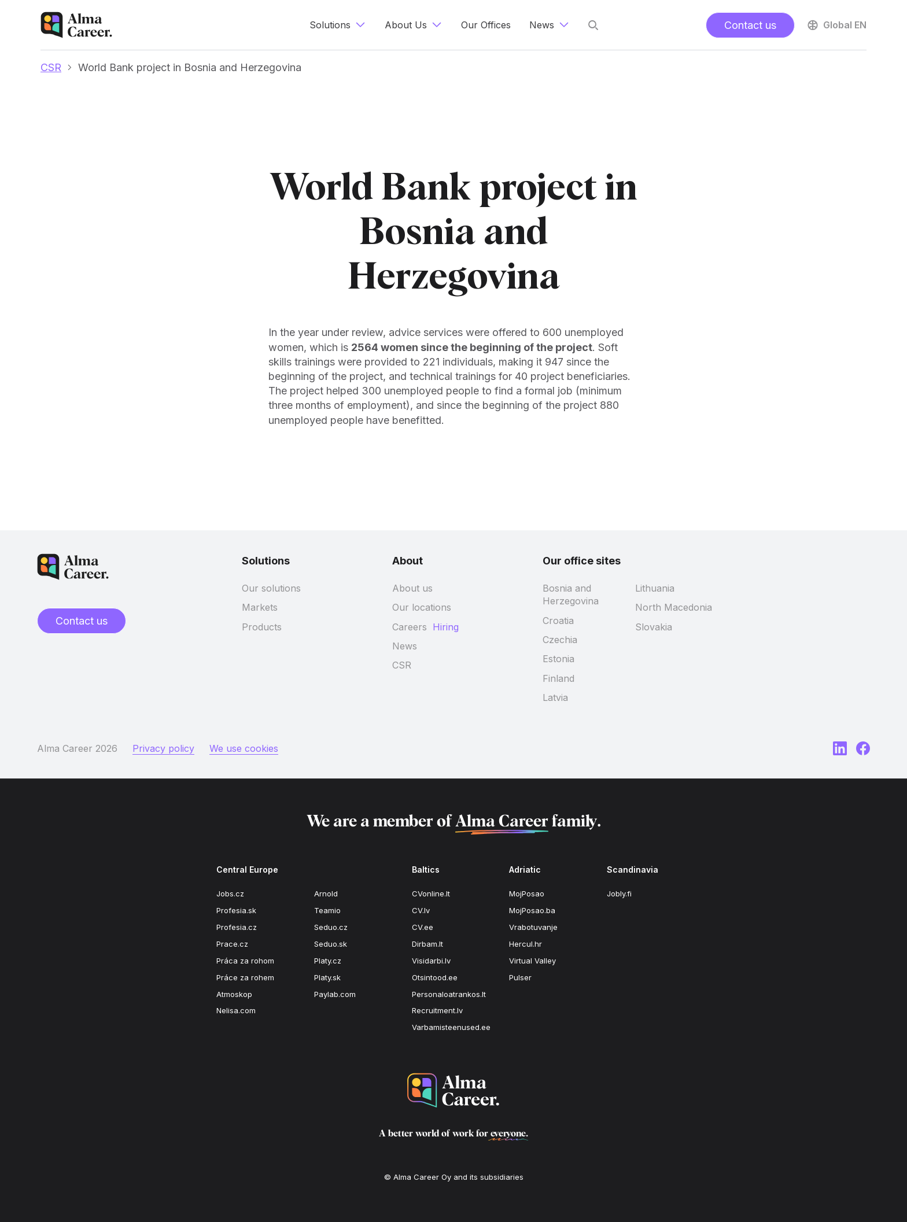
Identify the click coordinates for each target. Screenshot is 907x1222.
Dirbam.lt (427, 943)
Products (262, 627)
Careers (409, 627)
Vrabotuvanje (533, 927)
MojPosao (526, 893)
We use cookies (243, 748)
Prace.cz (232, 943)
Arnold (326, 893)
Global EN (836, 25)
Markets (260, 607)
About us (412, 588)
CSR (50, 67)
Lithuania (654, 588)
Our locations (421, 607)
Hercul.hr (525, 943)
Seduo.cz (331, 927)
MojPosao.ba (532, 910)
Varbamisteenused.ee (451, 1027)
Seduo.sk (330, 943)
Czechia (560, 639)
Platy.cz (327, 960)
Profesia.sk (236, 910)
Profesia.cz (236, 927)
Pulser (520, 977)
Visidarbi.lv (431, 960)
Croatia (558, 620)
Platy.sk (327, 977)
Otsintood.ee (435, 977)
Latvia (555, 697)
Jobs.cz (230, 893)
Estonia (558, 658)
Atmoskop (234, 994)
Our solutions (271, 588)
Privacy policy (163, 748)
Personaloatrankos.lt (449, 994)
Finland (558, 678)
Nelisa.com (236, 1010)
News (404, 646)
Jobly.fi (619, 893)
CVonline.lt (431, 893)
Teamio (327, 910)
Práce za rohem (245, 977)
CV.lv (421, 910)
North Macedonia (673, 607)
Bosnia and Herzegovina (571, 594)
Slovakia (653, 627)
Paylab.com (335, 994)
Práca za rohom (245, 960)
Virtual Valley (532, 960)
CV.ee (422, 927)
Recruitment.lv (437, 1010)
